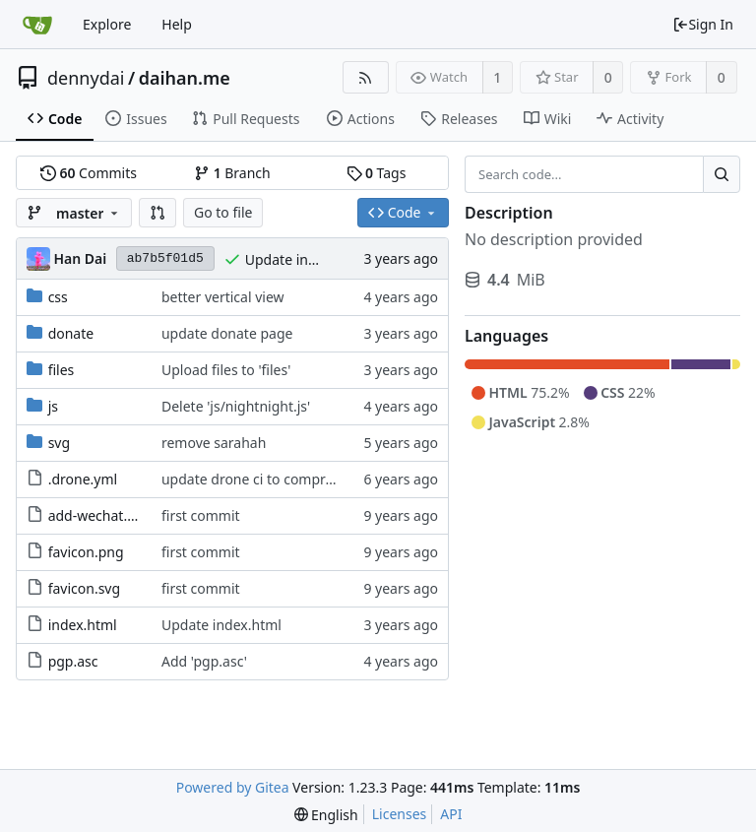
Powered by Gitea (232, 787)
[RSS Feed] (366, 77)
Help (176, 24)
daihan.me (184, 78)
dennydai (85, 78)
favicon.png (86, 552)
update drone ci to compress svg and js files (302, 479)
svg (59, 442)
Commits (88, 172)
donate (71, 333)
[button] (157, 212)
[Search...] (721, 174)
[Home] (37, 24)
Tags (376, 172)
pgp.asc (73, 661)
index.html (82, 624)
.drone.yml (82, 479)
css (58, 297)
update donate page (226, 333)
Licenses (399, 813)
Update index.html (305, 259)
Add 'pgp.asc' (204, 661)
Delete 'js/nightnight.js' (235, 406)
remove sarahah (213, 442)
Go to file (223, 212)
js (53, 406)
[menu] (326, 814)
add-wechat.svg (99, 515)
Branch (232, 172)
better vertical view (222, 297)
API (451, 813)
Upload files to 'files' (225, 369)
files (61, 369)
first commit (200, 515)
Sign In (702, 24)
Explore (107, 24)
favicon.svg (84, 588)
